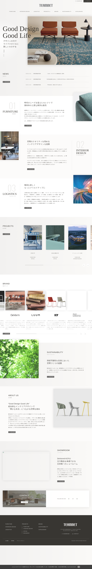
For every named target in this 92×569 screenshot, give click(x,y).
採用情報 (12, 540)
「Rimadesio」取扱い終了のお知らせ (54, 84)
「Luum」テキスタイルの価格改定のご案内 (55, 73)
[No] (90, 567)
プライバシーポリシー (20, 540)
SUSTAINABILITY (66, 11)
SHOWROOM (79, 1)
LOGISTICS (37, 11)
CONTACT (88, 1)
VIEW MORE (28, 125)
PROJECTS (47, 11)
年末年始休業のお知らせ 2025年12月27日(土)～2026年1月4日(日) (60, 79)
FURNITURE (12, 11)
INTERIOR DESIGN (25, 11)
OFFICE (25, 531)
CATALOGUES (79, 11)
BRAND (56, 11)
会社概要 (6, 540)
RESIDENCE (26, 533)
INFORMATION (37, 73)
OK (78, 566)
